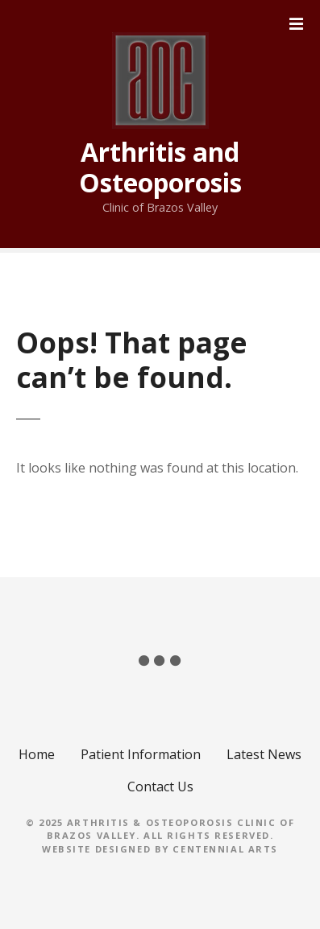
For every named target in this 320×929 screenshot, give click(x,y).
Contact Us (160, 786)
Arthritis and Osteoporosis (160, 167)
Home (37, 754)
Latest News (263, 754)
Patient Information (141, 754)
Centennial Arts (225, 849)
